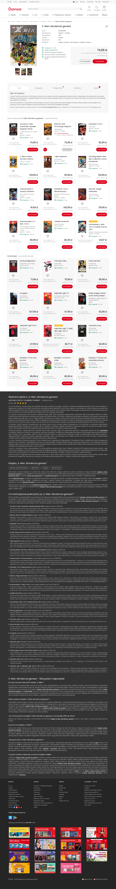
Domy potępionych (16, 610)
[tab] (19, 88)
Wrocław (99, 773)
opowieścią (103, 430)
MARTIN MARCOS (101, 298)
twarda (61, 37)
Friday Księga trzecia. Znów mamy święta (23, 650)
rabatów (46, 748)
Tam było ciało (15, 619)
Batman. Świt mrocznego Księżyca (21, 515)
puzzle (29, 476)
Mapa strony (88, 879)
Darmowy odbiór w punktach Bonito (55, 54)
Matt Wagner (58, 129)
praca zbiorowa (93, 164)
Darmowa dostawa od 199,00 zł (54, 52)
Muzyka (80, 15)
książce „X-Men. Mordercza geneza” (87, 501)
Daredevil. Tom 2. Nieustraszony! (20, 567)
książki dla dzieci (14, 476)
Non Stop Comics (59, 298)
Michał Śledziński (59, 224)
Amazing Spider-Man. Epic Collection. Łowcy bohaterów (28, 550)
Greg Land (104, 232)
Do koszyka (33, 149)
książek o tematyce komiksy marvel (92, 497)
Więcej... (105, 15)
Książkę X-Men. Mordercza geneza (62, 719)
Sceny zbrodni (14, 624)
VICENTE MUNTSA (94, 300)
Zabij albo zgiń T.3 (16, 642)
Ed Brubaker (62, 31)
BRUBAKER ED (92, 298)
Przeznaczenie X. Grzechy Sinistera (21, 558)
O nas (15, 1)
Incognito (13, 633)
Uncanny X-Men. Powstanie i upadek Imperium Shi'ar (27, 506)
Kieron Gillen (23, 194)
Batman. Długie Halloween (18, 576)
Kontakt (9, 1)
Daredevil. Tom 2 (15, 524)
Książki (13, 15)
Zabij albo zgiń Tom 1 (17, 659)
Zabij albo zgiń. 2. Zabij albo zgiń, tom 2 (23, 666)
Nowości (82, 1)
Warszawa (91, 773)
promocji (54, 748)
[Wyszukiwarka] (53, 8)
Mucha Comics (24, 265)
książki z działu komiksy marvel (95, 771)
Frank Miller (92, 127)
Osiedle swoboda (16, 593)
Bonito (12, 21)
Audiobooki (93, 15)
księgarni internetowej (40, 485)
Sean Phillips (31, 264)
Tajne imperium (15, 541)
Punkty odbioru (23, 1)
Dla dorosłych (74, 42)
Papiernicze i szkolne (63, 15)
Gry (36, 15)
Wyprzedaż (106, 1)
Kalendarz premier (101, 879)
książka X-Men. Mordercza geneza (54, 708)
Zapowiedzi (90, 1)
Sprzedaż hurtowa (34, 1)
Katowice (22, 775)
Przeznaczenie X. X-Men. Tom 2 (20, 584)
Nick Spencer (58, 159)
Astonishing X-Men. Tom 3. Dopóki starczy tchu (25, 602)
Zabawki (25, 15)
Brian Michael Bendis (60, 194)
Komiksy (66, 42)
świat (22, 100)
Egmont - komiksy (64, 33)
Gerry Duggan (24, 227)
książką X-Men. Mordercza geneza (51, 487)
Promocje (98, 1)
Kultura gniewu (58, 226)
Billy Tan (30, 132)
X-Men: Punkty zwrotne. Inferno (20, 532)
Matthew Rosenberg (95, 232)
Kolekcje (82, 42)
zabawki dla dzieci (51, 476)
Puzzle (46, 15)
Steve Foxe (32, 227)
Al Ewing (30, 194)
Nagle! (91, 302)
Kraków (84, 773)
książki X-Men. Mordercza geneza (48, 689)
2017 (60, 35)
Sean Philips (65, 296)
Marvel (89, 42)
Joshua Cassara (25, 228)
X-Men (39, 682)
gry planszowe (37, 476)
